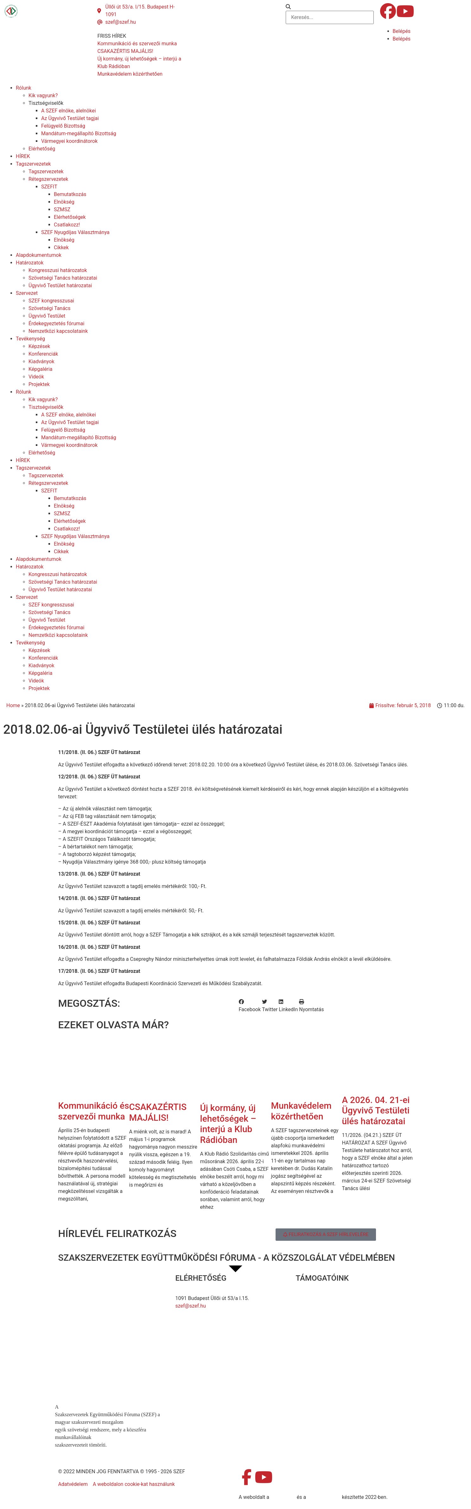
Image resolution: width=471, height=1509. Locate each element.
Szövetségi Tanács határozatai (63, 278)
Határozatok (29, 263)
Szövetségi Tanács (50, 308)
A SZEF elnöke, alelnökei (68, 111)
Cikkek (61, 247)
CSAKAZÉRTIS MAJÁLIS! (158, 1112)
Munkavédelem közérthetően (301, 1111)
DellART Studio (324, 1497)
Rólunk (23, 88)
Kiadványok (41, 361)
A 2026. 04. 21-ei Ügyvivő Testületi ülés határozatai (376, 1110)
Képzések (39, 346)
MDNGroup (283, 1497)
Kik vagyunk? (43, 95)
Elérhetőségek (70, 217)
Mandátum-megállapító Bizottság (78, 133)
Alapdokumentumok (38, 255)
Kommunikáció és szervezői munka (93, 1111)
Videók (36, 377)
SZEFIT (49, 187)
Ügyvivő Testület (47, 316)
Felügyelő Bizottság (63, 126)
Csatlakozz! (67, 225)
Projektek (39, 384)
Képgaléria (40, 369)
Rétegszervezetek (48, 179)
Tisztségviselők (46, 103)
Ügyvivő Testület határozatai (60, 285)
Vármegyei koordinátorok (69, 141)
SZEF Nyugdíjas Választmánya (75, 232)
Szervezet (27, 293)
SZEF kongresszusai (51, 301)
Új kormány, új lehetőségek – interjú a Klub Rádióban (228, 1124)
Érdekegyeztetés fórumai (56, 323)
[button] (329, 7)
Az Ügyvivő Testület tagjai (70, 118)
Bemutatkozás (70, 194)
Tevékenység (30, 339)
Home (13, 705)
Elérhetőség (42, 149)
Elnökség (64, 202)
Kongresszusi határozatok (58, 270)
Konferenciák (43, 354)
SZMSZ (62, 209)
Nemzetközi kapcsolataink (58, 331)
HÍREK (23, 156)
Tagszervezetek (33, 164)
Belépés (402, 31)
